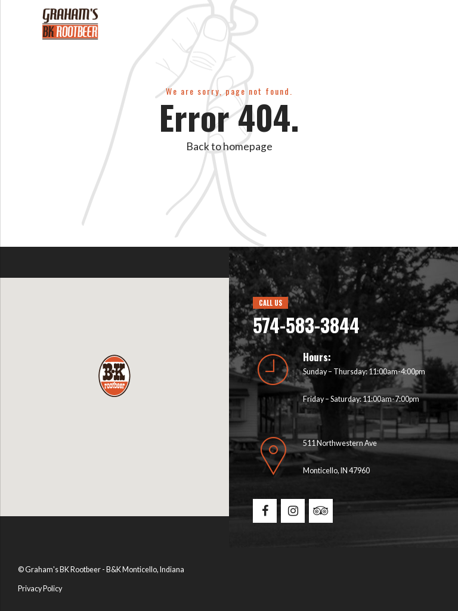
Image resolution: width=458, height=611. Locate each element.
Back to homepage (229, 146)
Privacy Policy (40, 588)
